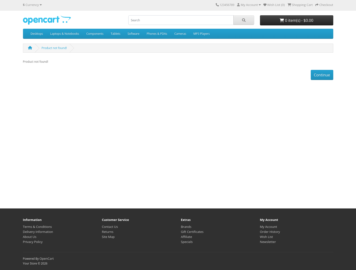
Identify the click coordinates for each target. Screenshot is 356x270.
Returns (107, 232)
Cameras (180, 34)
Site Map (108, 237)
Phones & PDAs (157, 34)
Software (134, 34)
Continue (322, 75)
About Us (29, 237)
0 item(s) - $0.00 (296, 20)
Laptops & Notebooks (64, 34)
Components (94, 34)
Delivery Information (38, 232)
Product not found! (54, 48)
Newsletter (268, 242)
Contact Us (110, 227)
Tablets (115, 34)
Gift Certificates (192, 232)
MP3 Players (201, 34)
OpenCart (47, 258)
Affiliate (186, 237)
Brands (186, 227)
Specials (187, 242)
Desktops (37, 34)
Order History (270, 232)
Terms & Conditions (37, 227)
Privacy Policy (33, 242)
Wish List (266, 237)
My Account (268, 227)
